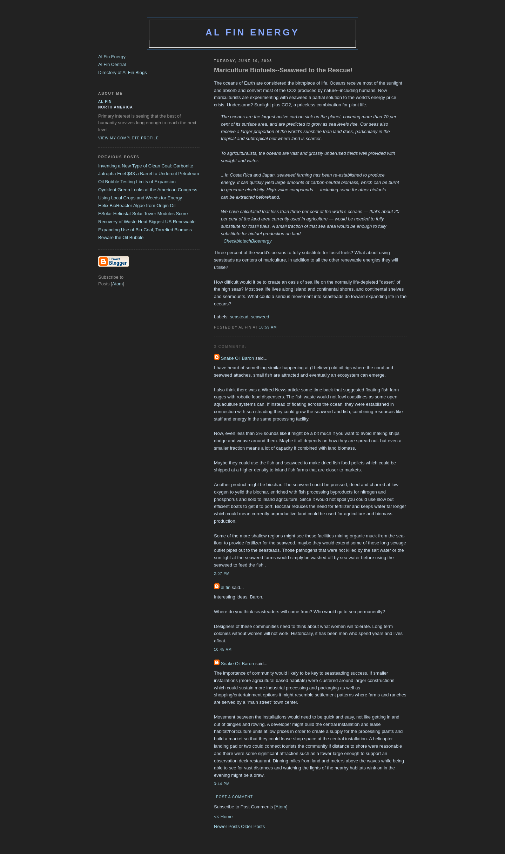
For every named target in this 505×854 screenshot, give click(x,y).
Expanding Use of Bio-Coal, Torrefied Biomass (145, 229)
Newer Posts (227, 826)
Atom (281, 806)
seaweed (260, 316)
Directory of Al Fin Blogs (122, 72)
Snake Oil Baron (237, 358)
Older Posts (253, 826)
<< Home (223, 816)
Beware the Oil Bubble (120, 237)
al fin (225, 587)
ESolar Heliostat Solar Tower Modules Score (143, 213)
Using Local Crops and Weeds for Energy (140, 197)
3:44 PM (222, 784)
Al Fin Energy (252, 32)
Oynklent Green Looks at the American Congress (147, 189)
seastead (239, 316)
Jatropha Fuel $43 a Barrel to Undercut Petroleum (148, 173)
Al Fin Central (112, 64)
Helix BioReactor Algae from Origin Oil (136, 205)
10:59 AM (268, 327)
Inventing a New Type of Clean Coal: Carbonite (145, 165)
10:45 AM (223, 649)
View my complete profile (128, 138)
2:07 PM (222, 574)
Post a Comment (234, 797)
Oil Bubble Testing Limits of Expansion (137, 181)
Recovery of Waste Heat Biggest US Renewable (147, 221)
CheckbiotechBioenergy (247, 241)
